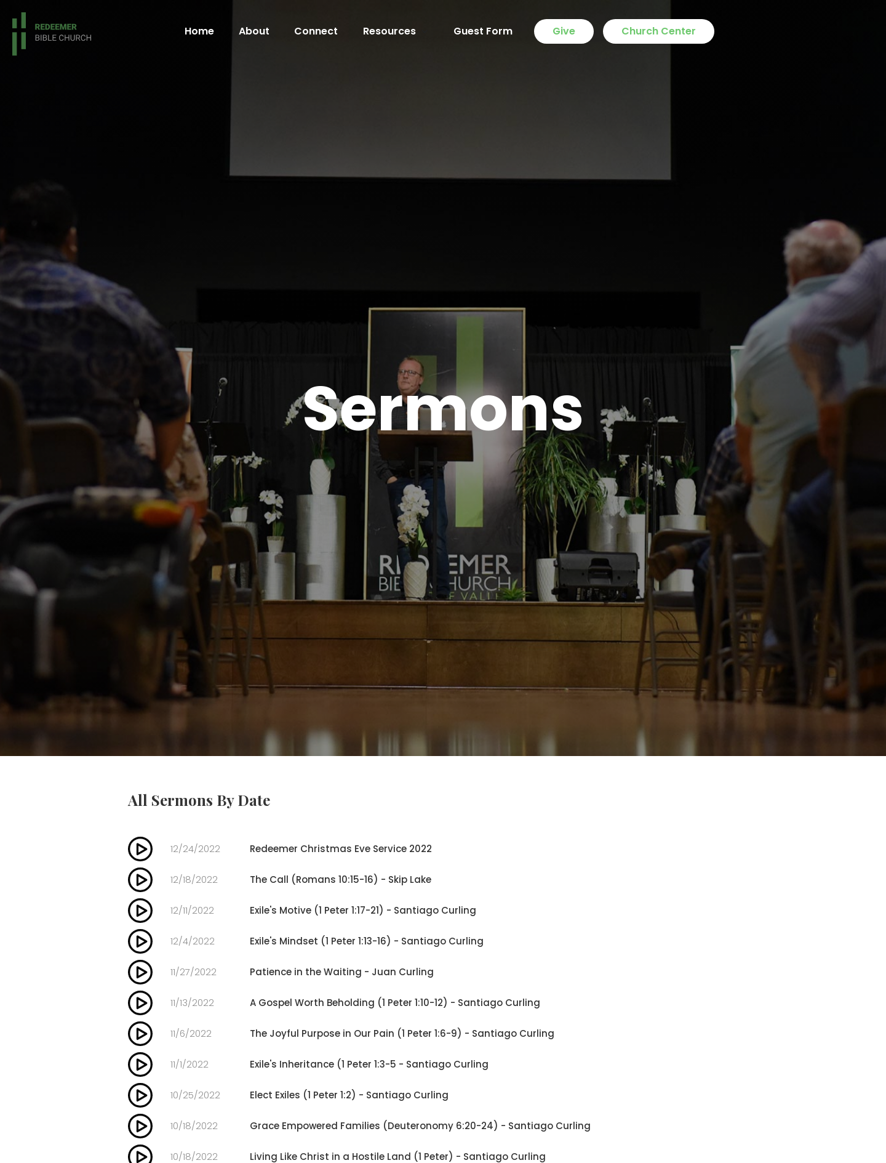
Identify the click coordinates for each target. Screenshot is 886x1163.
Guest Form (483, 31)
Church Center (658, 31)
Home (199, 31)
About (254, 31)
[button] (395, 31)
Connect (316, 31)
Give (564, 31)
